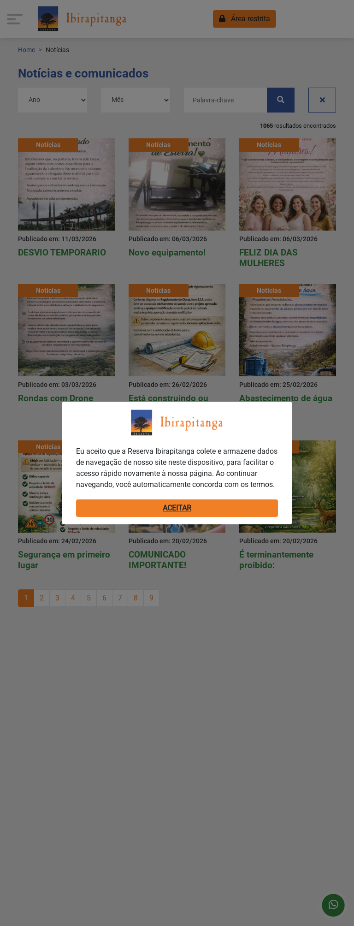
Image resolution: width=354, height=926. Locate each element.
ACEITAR (177, 508)
